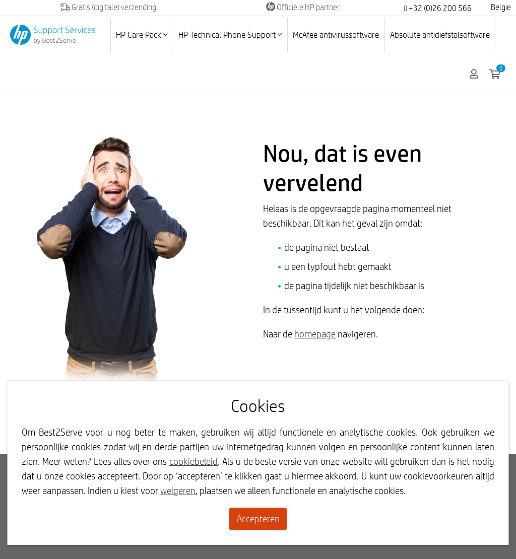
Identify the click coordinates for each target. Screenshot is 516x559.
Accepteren (258, 519)
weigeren (178, 490)
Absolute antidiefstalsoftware (440, 34)
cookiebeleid (193, 461)
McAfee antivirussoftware (336, 34)
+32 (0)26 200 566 (438, 8)
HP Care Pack (141, 34)
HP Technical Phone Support (230, 34)
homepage (315, 334)
